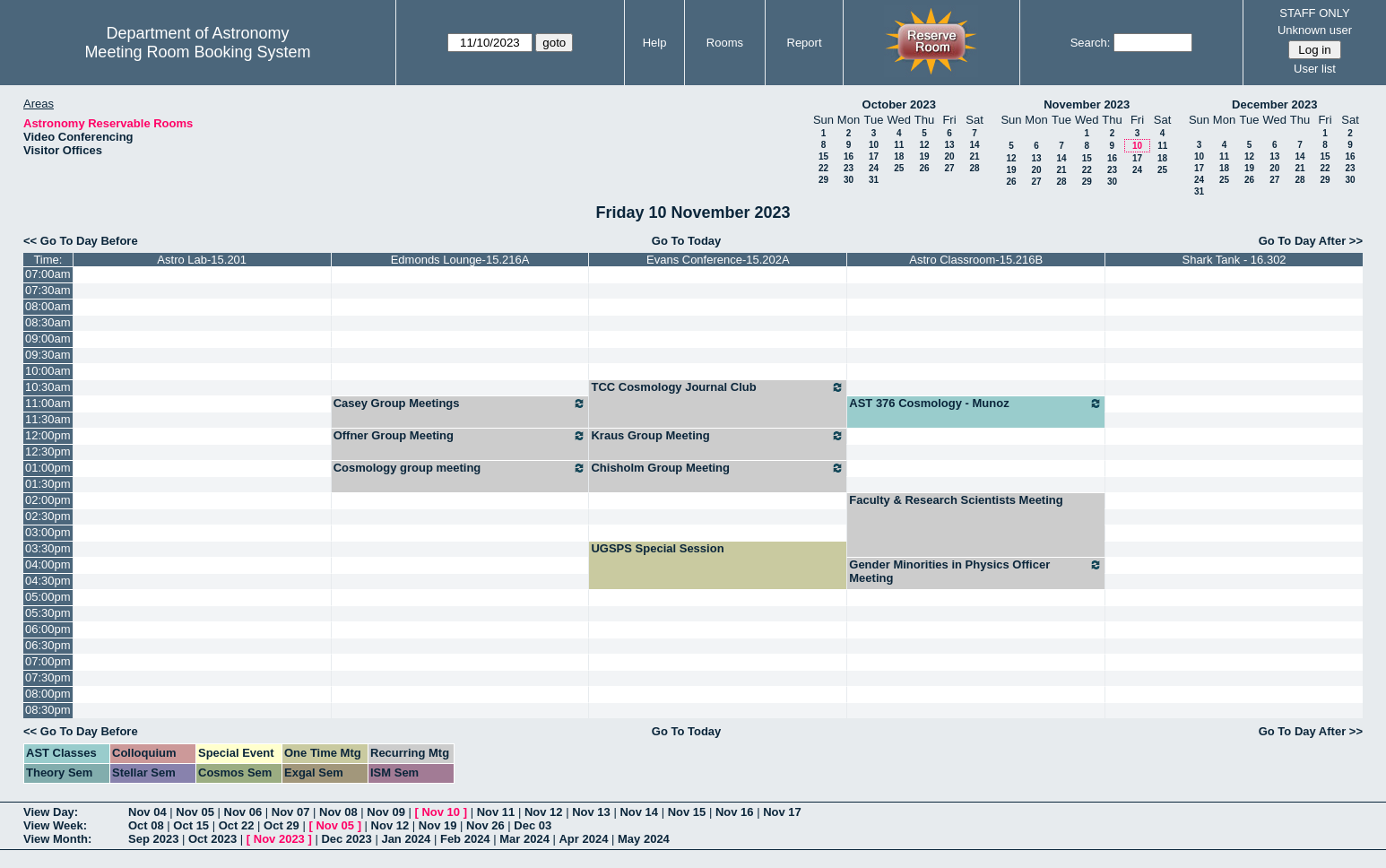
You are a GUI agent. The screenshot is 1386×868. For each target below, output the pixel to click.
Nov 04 (147, 812)
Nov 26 (485, 825)
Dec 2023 (346, 839)
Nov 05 (195, 812)
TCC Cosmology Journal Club (718, 387)
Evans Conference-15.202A (718, 259)
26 (924, 168)
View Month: (57, 839)
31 (874, 180)
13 (949, 145)
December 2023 (1274, 104)
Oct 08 (146, 825)
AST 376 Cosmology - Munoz (976, 403)
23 (848, 168)
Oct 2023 (212, 839)
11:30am (48, 419)
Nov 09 (386, 812)
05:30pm (48, 613)
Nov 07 (291, 812)
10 (874, 145)
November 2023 (1087, 104)
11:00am (48, 403)
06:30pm (48, 645)
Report (804, 42)
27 (949, 168)
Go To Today (687, 240)
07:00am (48, 274)
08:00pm (48, 693)
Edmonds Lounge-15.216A (460, 259)
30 (848, 180)
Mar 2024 (524, 839)
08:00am (48, 306)
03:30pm (48, 548)
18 (899, 156)
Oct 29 (281, 825)
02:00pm (48, 500)
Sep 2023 (153, 839)
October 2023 (899, 104)
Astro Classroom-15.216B (976, 259)
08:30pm (48, 709)
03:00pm (48, 532)
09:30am (48, 354)
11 (899, 145)
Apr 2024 (583, 839)
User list (1315, 68)
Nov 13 (591, 812)
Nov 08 (338, 812)
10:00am (48, 371)
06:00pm (48, 629)
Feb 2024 (465, 839)
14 (974, 145)
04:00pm (48, 564)
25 (899, 168)
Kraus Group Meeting (718, 436)
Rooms (724, 42)
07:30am (48, 290)
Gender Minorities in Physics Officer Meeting (976, 571)
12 (924, 145)
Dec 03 (532, 825)
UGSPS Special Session (657, 548)
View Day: (50, 812)
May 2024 (644, 839)
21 (974, 156)
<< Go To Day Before (80, 240)
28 (974, 168)
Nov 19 (438, 825)
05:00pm (48, 596)
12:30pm (48, 451)
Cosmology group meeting (460, 468)
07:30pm (48, 677)
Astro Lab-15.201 (202, 259)
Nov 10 (440, 812)
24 (874, 168)
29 (823, 180)
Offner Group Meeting (460, 436)
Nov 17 (782, 812)
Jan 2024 (405, 839)
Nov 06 (243, 812)
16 (848, 156)
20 (949, 156)
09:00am (48, 338)
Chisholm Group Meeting (718, 468)
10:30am (48, 387)
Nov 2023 (279, 839)
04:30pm (48, 580)
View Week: (55, 825)
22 (823, 168)
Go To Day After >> (1311, 240)
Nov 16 (734, 812)
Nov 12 (543, 812)
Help (655, 42)
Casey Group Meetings (460, 403)
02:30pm (48, 516)
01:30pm (48, 483)
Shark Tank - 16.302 (1234, 259)
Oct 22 (237, 825)
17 (874, 156)
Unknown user (1315, 30)
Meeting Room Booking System (197, 52)
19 (924, 156)
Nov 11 (496, 812)
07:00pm (48, 661)
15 (823, 156)
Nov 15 (687, 812)
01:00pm (48, 467)
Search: (1090, 42)
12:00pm (48, 435)
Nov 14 (638, 812)
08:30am (48, 322)
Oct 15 (191, 825)
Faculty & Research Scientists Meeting (955, 500)
